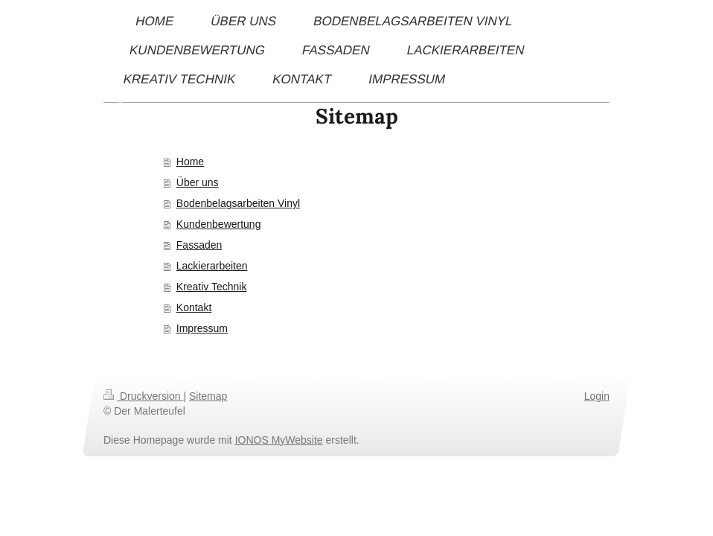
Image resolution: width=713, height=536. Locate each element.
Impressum (202, 328)
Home (190, 162)
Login (597, 396)
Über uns (197, 182)
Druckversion (143, 396)
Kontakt (193, 307)
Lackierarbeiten (212, 266)
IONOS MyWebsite (279, 440)
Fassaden (199, 245)
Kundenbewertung (218, 224)
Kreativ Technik (211, 287)
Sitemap (208, 396)
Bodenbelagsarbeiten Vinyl (238, 203)
